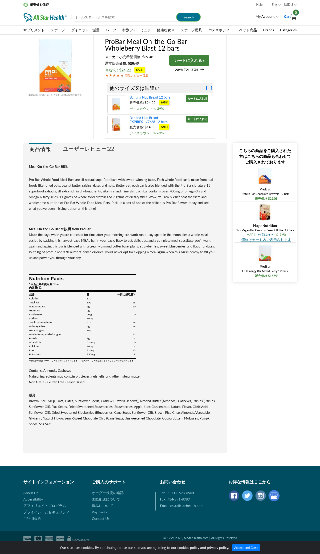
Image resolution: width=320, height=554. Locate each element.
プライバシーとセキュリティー (48, 512)
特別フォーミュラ (136, 30)
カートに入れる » (189, 60)
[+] (209, 88)
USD (288, 4)
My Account (265, 16)
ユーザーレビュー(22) (89, 148)
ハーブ (111, 30)
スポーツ (58, 30)
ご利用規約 (32, 518)
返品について (102, 505)
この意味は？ (264, 235)
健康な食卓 (166, 30)
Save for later (186, 69)
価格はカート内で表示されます (266, 239)
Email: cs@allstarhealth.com (181, 505)
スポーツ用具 (191, 30)
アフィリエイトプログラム (44, 505)
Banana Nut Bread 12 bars (150, 97)
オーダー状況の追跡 (108, 493)
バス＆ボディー (220, 30)
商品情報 (40, 149)
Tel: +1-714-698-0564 (177, 493)
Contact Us (101, 518)
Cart (290, 16)
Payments (99, 512)
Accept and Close (246, 548)
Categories (288, 30)
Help (259, 4)
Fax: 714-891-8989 (175, 499)
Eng (274, 4)
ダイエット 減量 (85, 30)
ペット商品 (248, 30)
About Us (30, 493)
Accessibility (33, 499)
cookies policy (188, 547)
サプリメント (34, 30)
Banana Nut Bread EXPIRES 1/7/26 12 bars (149, 119)
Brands (268, 30)
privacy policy (217, 547)
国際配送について (106, 499)
